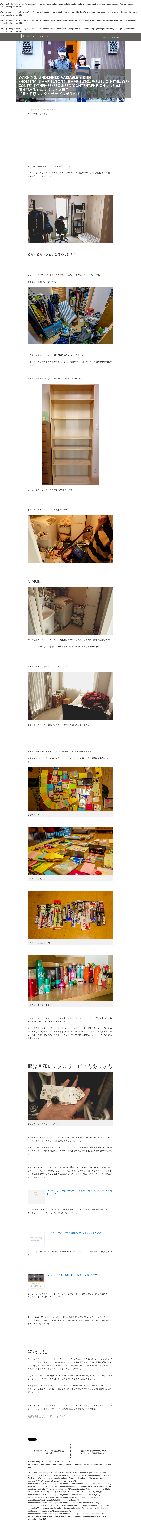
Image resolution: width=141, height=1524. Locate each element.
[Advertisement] (70, 139)
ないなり (32, 490)
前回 (30, 114)
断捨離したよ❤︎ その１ (47, 1416)
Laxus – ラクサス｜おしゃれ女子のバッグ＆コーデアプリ (73, 1275)
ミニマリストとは (108, 37)
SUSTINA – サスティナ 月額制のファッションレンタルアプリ (75, 1233)
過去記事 (116, 37)
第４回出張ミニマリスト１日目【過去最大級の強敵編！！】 (49, 1452)
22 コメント (54, 110)
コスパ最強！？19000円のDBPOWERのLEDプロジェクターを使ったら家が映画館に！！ (92, 1452)
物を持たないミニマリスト (35, 36)
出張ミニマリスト (43, 110)
